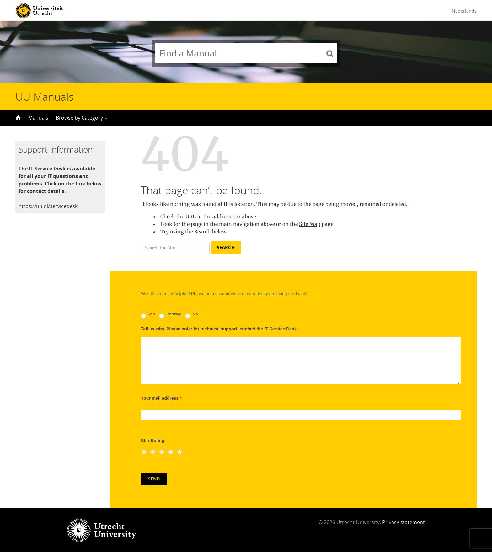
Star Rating (152, 440)
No (191, 315)
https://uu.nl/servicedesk (48, 206)
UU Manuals (44, 96)
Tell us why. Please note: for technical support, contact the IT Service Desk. (219, 328)
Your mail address (161, 398)
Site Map (309, 224)
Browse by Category (81, 117)
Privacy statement (403, 522)
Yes (148, 315)
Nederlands (464, 11)
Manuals (38, 117)
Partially (170, 315)
